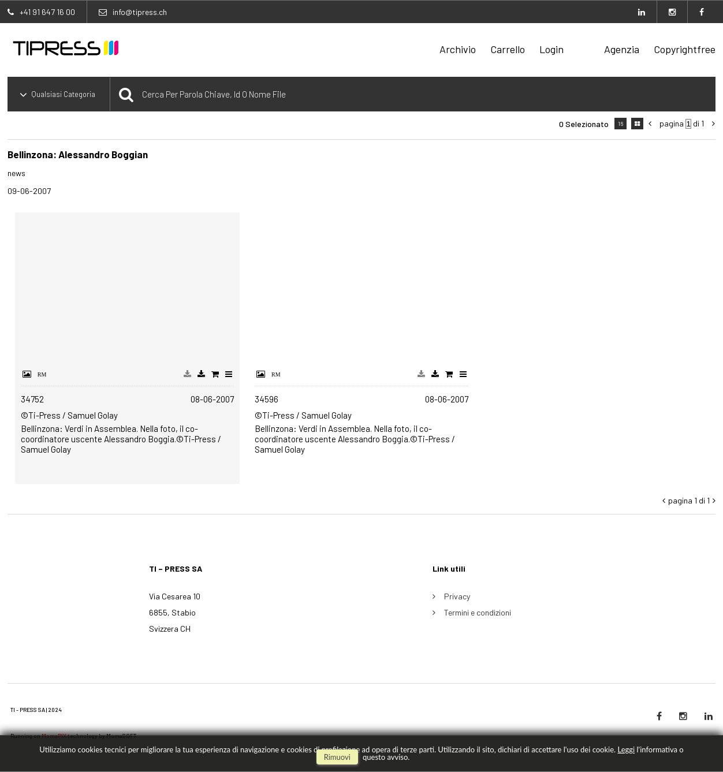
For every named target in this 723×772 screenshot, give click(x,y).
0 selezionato (584, 124)
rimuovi (337, 757)
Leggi (626, 749)
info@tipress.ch (140, 12)
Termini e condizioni (477, 612)
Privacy (457, 596)
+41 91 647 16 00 (47, 12)
